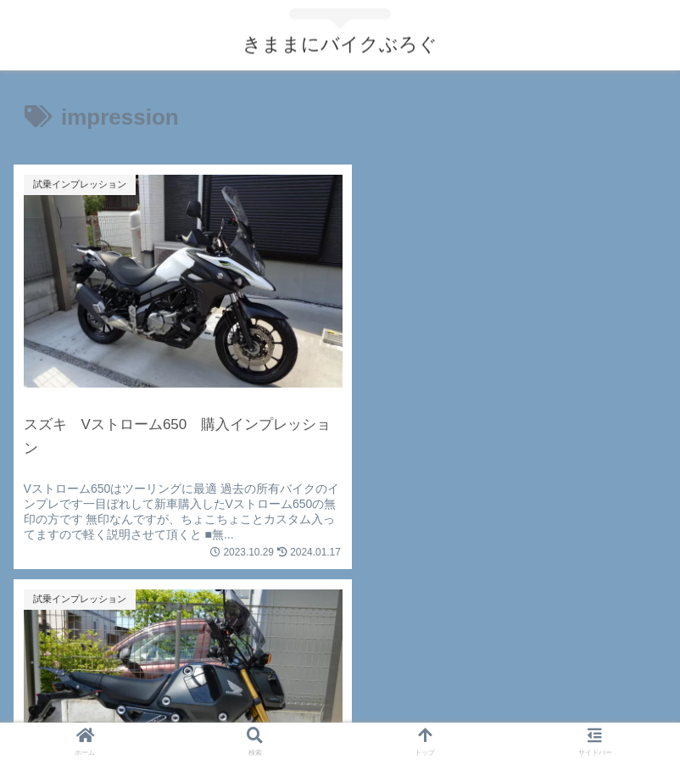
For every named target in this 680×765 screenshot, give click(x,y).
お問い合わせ (122, 711)
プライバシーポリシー (340, 711)
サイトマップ (558, 711)
